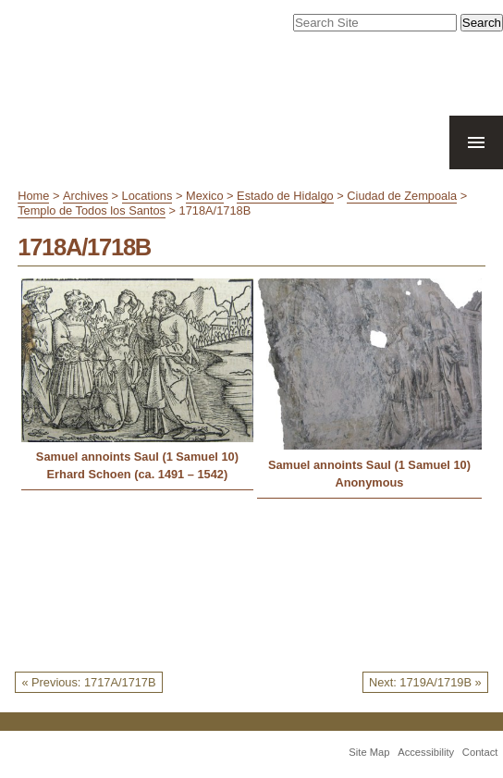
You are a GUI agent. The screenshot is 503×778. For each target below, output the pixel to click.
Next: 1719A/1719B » (425, 682)
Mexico (205, 196)
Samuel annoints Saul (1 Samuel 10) (137, 456)
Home (33, 196)
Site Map (369, 752)
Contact (480, 752)
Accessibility (426, 752)
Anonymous (369, 482)
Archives (85, 196)
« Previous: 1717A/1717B (88, 682)
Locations (147, 196)
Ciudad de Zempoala (402, 196)
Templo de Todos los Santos (92, 210)
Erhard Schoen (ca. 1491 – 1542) (137, 474)
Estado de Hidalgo (285, 196)
